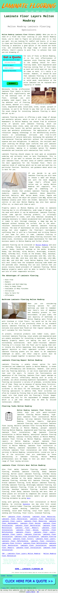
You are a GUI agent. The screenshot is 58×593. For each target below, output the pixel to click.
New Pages (9, 575)
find (9, 469)
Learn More (30, 592)
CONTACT (43, 11)
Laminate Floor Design (30, 523)
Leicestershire (33, 452)
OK (38, 592)
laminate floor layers (11, 91)
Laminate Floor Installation (26, 536)
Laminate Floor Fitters (23, 539)
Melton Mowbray (42, 245)
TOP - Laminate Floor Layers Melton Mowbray (21, 553)
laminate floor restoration (40, 445)
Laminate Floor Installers (43, 541)
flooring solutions (22, 443)
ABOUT (37, 11)
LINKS (32, 11)
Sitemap (3, 575)
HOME (26, 11)
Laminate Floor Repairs (26, 528)
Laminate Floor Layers (12, 521)
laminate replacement (27, 448)
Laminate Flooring (32, 534)
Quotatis (26, 504)
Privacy (55, 575)
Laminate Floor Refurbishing (15, 541)
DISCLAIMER (51, 11)
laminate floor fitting (12, 439)
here (28, 498)
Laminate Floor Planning (19, 517)
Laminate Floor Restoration (14, 519)
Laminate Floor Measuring (43, 517)
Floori (4, 588)
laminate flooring (36, 76)
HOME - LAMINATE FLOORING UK (29, 569)
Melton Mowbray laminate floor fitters (34, 410)
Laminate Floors (23, 532)
